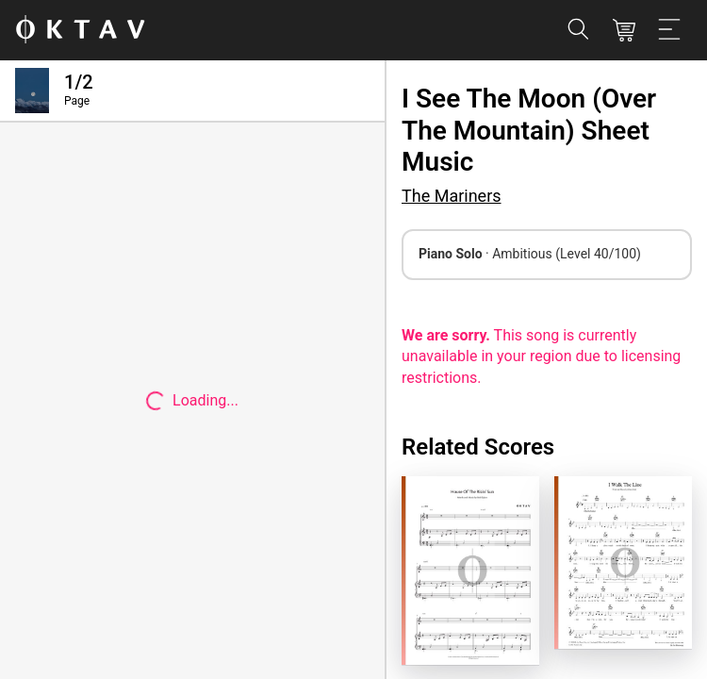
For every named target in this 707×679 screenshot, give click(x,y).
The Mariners (451, 196)
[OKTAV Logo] (80, 30)
